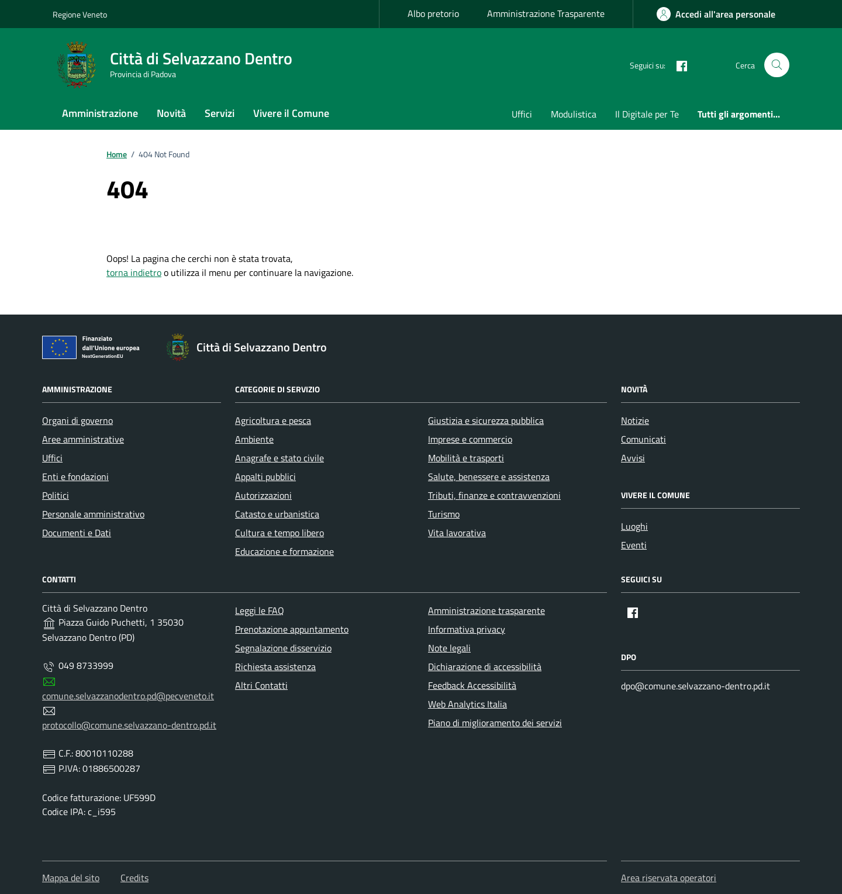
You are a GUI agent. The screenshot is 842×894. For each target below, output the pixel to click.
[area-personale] (716, 14)
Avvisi (633, 458)
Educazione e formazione (284, 551)
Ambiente (254, 439)
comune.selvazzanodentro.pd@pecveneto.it (128, 696)
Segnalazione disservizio (283, 648)
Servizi (219, 113)
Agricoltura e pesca (273, 420)
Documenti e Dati (76, 533)
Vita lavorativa (457, 533)
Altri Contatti (261, 685)
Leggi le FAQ (259, 610)
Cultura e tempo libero (279, 533)
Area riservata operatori (668, 878)
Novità (171, 113)
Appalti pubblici (265, 477)
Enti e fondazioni (75, 477)
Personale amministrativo (93, 514)
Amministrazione (100, 113)
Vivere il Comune (291, 113)
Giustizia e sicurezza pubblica (486, 420)
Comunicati (643, 439)
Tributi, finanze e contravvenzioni (494, 495)
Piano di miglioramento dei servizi (495, 723)
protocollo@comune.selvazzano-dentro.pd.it (129, 725)
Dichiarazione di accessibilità (484, 667)
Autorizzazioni (263, 495)
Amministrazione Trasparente (546, 13)
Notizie (635, 420)
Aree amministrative (83, 439)
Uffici (522, 114)
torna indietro (133, 272)
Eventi (634, 545)
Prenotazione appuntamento (291, 629)
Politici (55, 495)
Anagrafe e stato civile (279, 458)
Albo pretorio (433, 13)
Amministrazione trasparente (486, 610)
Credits (134, 878)
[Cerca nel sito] (776, 65)
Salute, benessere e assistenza (489, 477)
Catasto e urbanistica (277, 514)
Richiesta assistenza (275, 667)
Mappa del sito (70, 878)
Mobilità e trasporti (466, 458)
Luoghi (634, 526)
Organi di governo (77, 420)
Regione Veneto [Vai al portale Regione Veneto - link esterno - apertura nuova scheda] (80, 14)
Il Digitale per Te (647, 114)
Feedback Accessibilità (472, 685)
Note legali (449, 648)
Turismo (444, 514)
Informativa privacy (466, 629)
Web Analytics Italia (467, 704)
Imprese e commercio (470, 439)
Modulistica (573, 114)
